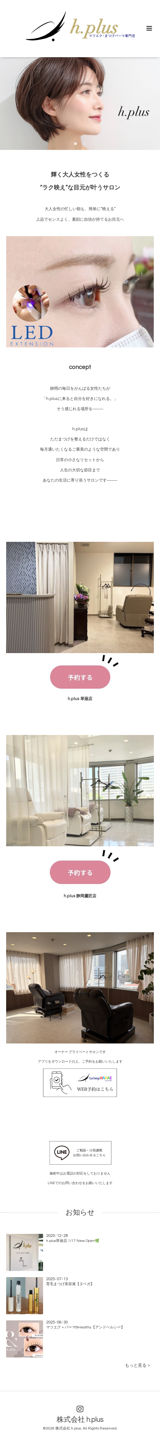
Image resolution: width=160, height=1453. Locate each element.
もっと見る (137, 1365)
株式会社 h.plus (80, 1419)
